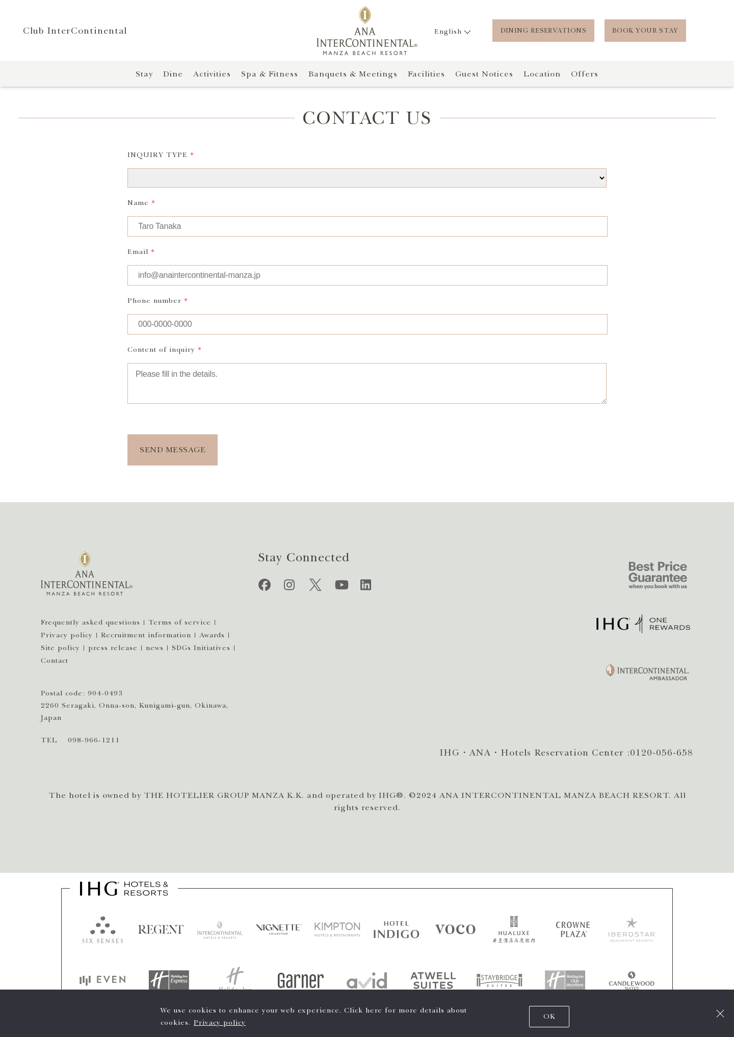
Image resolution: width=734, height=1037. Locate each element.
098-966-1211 (94, 740)
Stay (144, 74)
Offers (584, 74)
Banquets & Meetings (353, 74)
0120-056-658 (661, 752)
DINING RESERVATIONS (543, 30)
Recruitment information (146, 635)
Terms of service (179, 622)
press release (113, 647)
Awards (212, 635)
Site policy (60, 647)
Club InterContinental (75, 30)
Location (542, 74)
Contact (54, 660)
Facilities (426, 74)
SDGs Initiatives (201, 647)
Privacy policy (220, 1022)
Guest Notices (484, 74)
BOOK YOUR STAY (645, 30)
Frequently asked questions (90, 622)
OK (549, 1016)
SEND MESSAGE (172, 450)
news (155, 647)
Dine (173, 74)
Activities (212, 74)
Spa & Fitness (269, 74)
